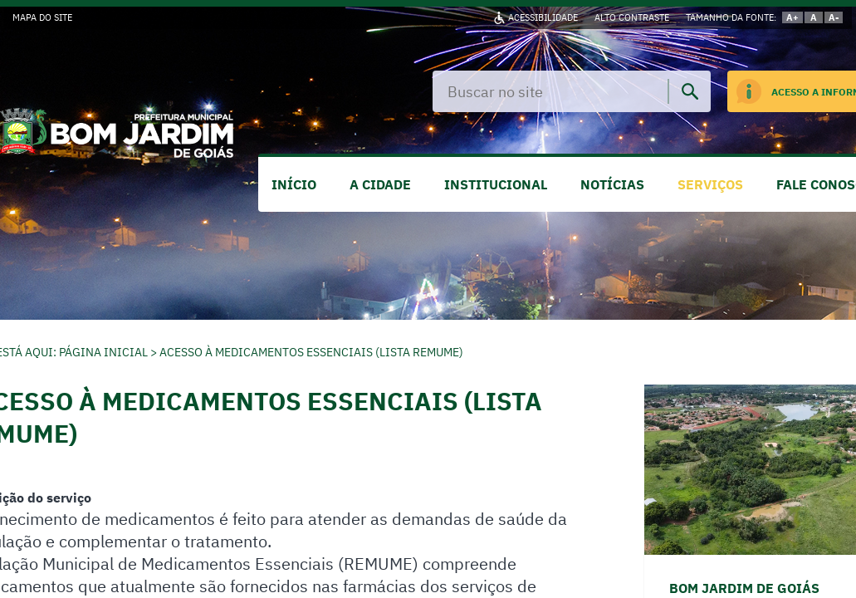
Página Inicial (103, 352)
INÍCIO (293, 184)
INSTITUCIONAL (495, 184)
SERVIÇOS (710, 184)
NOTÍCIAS (612, 184)
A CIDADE (380, 184)
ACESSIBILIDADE (543, 17)
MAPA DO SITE (42, 17)
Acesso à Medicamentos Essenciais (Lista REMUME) (311, 352)
